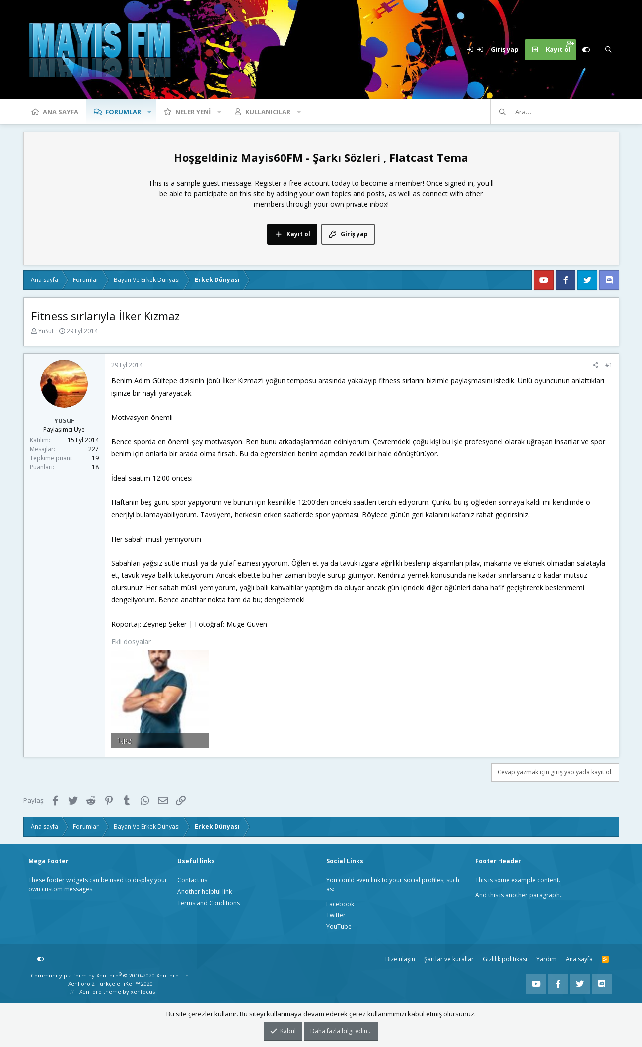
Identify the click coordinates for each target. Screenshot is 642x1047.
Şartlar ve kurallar (449, 959)
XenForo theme (100, 991)
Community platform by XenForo (110, 975)
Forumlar (123, 111)
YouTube (339, 926)
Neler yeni (193, 111)
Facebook (340, 904)
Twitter (336, 915)
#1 (609, 365)
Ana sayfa (60, 111)
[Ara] (608, 49)
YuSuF (46, 331)
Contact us (192, 880)
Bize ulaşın (400, 959)
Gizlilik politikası (505, 959)
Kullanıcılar (267, 111)
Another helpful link (204, 891)
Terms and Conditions (208, 903)
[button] (149, 111)
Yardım (546, 959)
